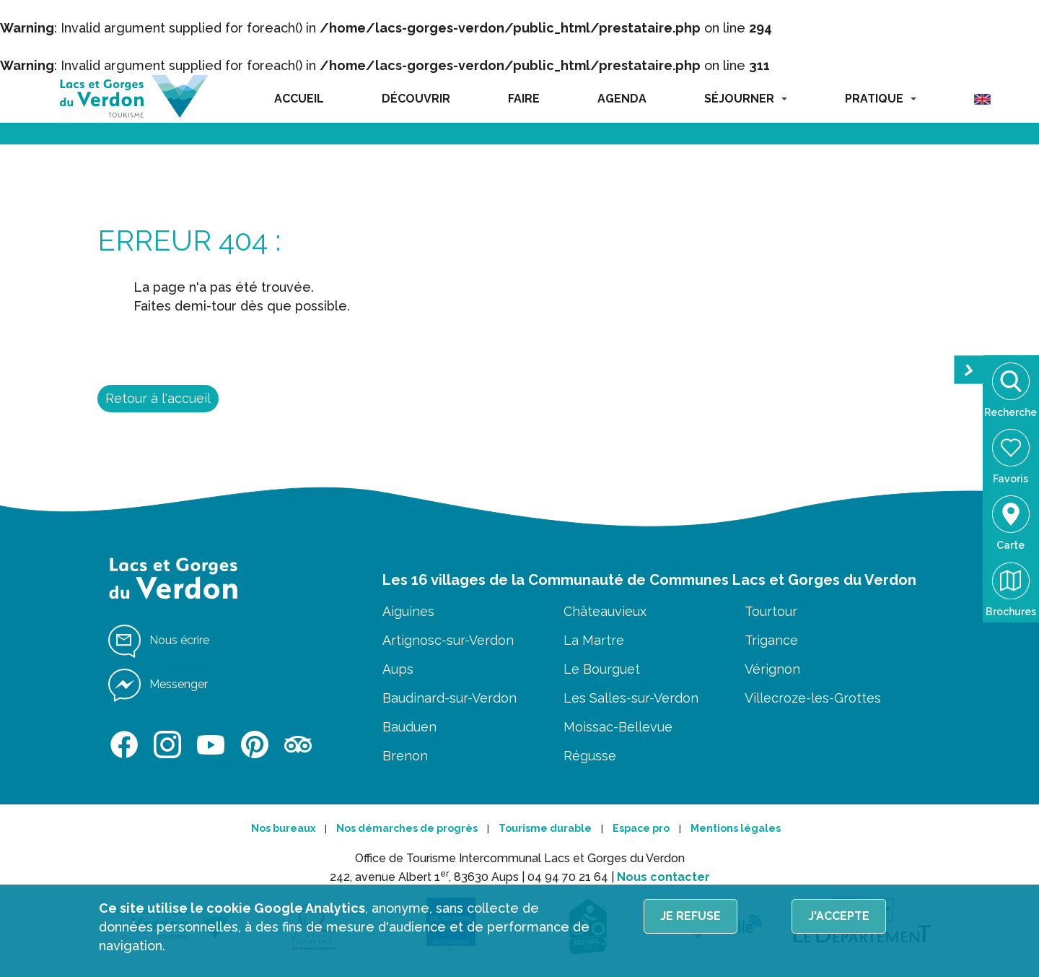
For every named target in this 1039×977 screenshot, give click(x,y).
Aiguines (408, 611)
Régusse (590, 755)
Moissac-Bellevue (618, 726)
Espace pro (641, 828)
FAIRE (524, 98)
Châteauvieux (605, 611)
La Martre (594, 640)
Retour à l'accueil (158, 398)
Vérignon (772, 669)
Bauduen (409, 726)
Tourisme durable (545, 828)
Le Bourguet (602, 669)
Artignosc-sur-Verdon (448, 640)
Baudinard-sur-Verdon (449, 697)
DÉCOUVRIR (416, 98)
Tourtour (771, 611)
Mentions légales (736, 828)
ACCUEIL (299, 98)
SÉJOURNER (745, 98)
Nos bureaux (283, 828)
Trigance (771, 640)
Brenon (405, 755)
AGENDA (621, 98)
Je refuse (690, 916)
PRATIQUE (880, 98)
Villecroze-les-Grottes (813, 697)
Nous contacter (663, 877)
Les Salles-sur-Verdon (631, 697)
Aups (397, 669)
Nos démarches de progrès (407, 828)
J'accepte (838, 916)
